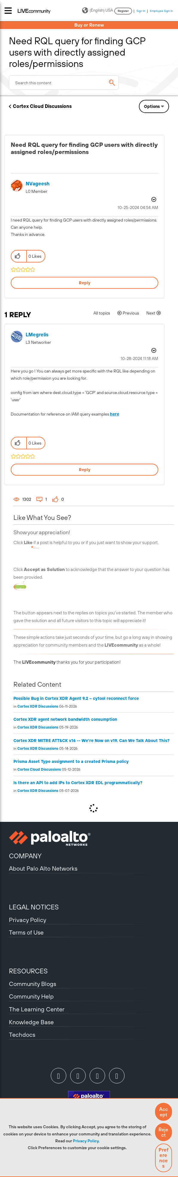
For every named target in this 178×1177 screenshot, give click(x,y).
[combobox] (64, 82)
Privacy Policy (86, 1140)
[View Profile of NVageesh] (38, 184)
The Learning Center (37, 1009)
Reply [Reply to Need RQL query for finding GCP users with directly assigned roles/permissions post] (84, 282)
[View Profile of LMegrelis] (37, 335)
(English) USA (97, 10)
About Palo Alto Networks (43, 868)
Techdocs (22, 1034)
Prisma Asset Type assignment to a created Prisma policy (71, 761)
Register (123, 11)
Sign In (140, 11)
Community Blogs (32, 983)
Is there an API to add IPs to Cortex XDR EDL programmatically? (77, 782)
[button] (163, 1112)
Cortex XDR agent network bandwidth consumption (65, 719)
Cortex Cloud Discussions (42, 106)
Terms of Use (26, 932)
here (114, 414)
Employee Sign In (161, 11)
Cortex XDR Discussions (37, 706)
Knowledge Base (31, 1022)
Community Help (31, 996)
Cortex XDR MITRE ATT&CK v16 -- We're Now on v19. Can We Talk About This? (91, 740)
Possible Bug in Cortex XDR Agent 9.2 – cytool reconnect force (76, 698)
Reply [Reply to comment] (84, 469)
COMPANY (25, 856)
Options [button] (152, 106)
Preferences (163, 1158)
